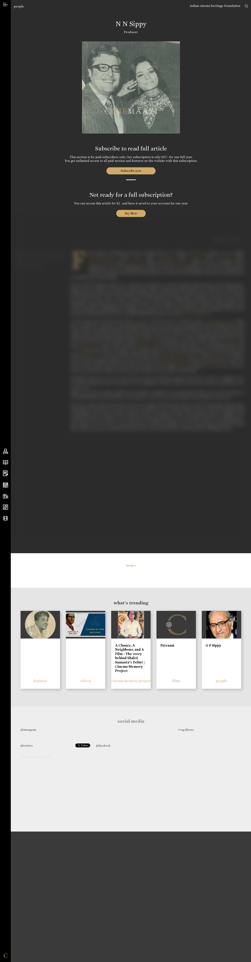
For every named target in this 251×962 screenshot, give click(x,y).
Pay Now (131, 213)
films (176, 681)
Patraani (167, 645)
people (19, 6)
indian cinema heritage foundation (215, 6)
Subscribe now (130, 171)
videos (85, 681)
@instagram (28, 730)
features (40, 681)
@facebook (103, 745)
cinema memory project (131, 681)
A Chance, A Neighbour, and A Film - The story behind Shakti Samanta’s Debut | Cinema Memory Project (130, 658)
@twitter (27, 745)
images (131, 565)
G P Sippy (213, 645)
